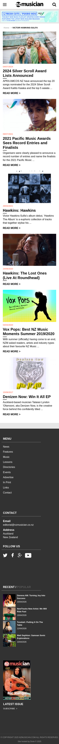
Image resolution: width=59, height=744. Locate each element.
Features (8, 451)
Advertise (8, 477)
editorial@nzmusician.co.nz (18, 524)
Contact (7, 492)
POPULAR (24, 587)
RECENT (9, 587)
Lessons (7, 462)
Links (6, 487)
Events (7, 472)
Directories (9, 467)
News (6, 446)
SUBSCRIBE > (10, 708)
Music (6, 457)
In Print (7, 482)
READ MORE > (11, 93)
